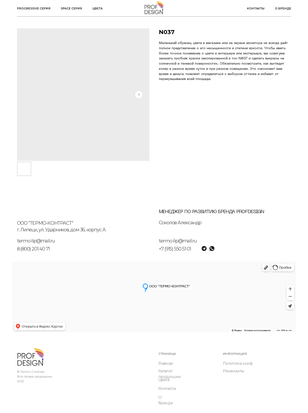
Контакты (256, 8)
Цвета (97, 8)
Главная (165, 363)
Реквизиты (233, 371)
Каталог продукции (169, 374)
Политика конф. (238, 363)
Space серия (71, 8)
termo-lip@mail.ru (36, 241)
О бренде (283, 8)
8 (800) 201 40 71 (33, 249)
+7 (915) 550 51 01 (175, 249)
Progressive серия (33, 8)
